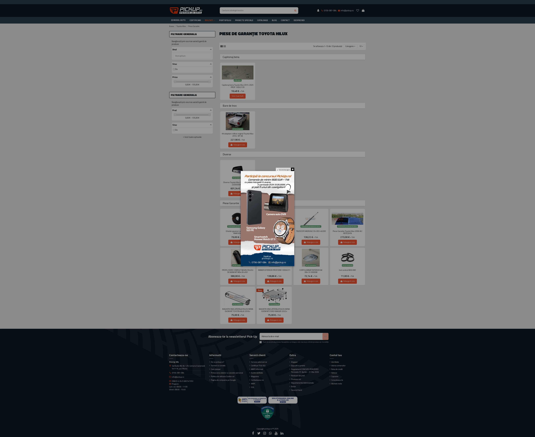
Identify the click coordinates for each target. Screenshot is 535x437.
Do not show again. (284, 171)
